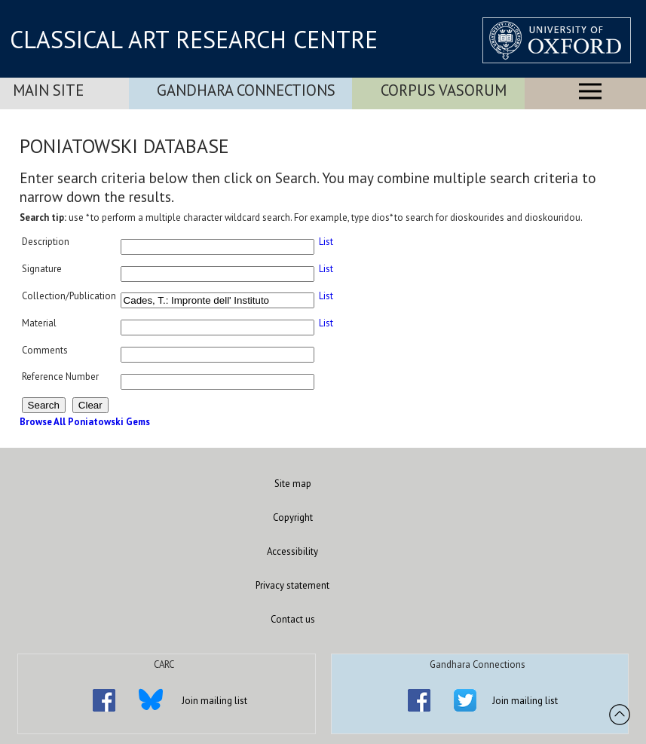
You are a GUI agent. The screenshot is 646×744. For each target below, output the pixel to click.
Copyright (293, 517)
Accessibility (292, 551)
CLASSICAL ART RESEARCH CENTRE (194, 39)
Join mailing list (214, 700)
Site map (292, 483)
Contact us (293, 619)
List (326, 241)
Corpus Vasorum (444, 90)
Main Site (48, 90)
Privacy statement (292, 585)
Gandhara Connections (246, 90)
